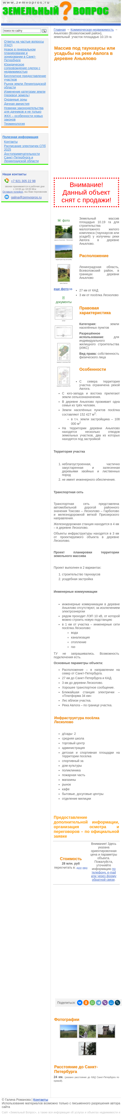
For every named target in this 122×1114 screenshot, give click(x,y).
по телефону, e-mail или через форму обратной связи (103, 874)
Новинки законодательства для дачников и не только (23, 109)
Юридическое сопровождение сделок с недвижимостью (22, 68)
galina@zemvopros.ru (26, 197)
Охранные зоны (15, 99)
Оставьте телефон (12, 191)
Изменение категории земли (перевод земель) (24, 93)
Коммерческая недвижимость (92, 29)
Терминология (14, 123)
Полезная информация (20, 137)
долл (79, 868)
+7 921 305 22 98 (23, 181)
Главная (60, 29)
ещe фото (63, 289)
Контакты (11, 141)
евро (84, 868)
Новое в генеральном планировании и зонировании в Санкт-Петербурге (20, 55)
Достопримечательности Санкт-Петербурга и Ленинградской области (22, 157)
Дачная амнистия (16, 104)
